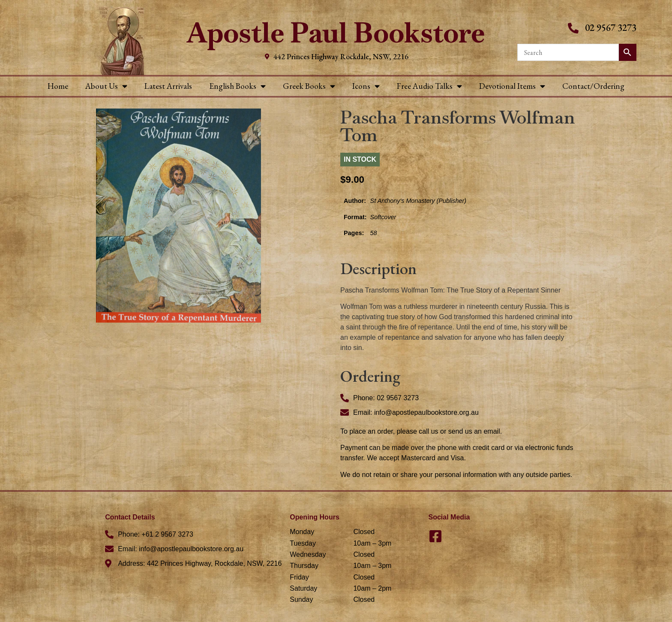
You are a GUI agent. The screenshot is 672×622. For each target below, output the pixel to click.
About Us (106, 86)
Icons (366, 86)
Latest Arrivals (168, 86)
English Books (237, 86)
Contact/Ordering (593, 86)
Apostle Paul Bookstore (336, 33)
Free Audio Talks (429, 86)
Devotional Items (512, 86)
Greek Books (309, 86)
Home (58, 86)
